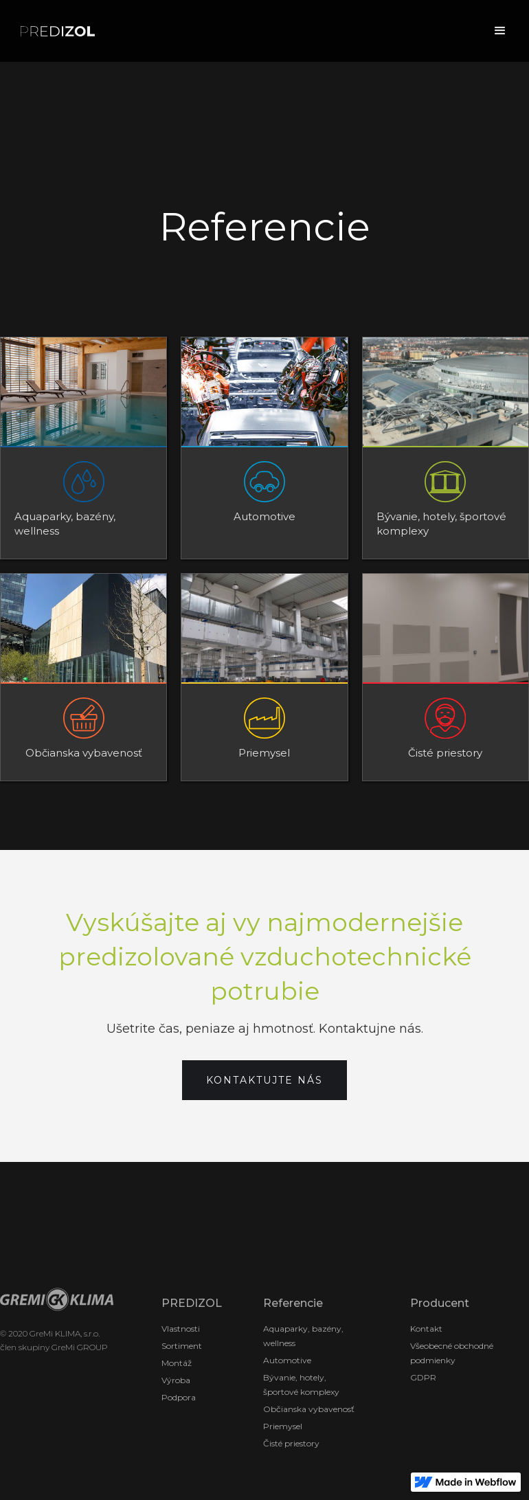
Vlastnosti (180, 1328)
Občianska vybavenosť (308, 1409)
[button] (500, 31)
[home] (58, 31)
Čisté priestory (291, 1443)
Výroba (175, 1380)
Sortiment (181, 1346)
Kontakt (426, 1328)
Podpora (178, 1397)
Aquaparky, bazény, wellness (303, 1335)
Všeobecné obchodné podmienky (451, 1353)
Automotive (287, 1360)
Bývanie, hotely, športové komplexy (301, 1384)
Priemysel (282, 1426)
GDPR (423, 1377)
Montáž (176, 1363)
